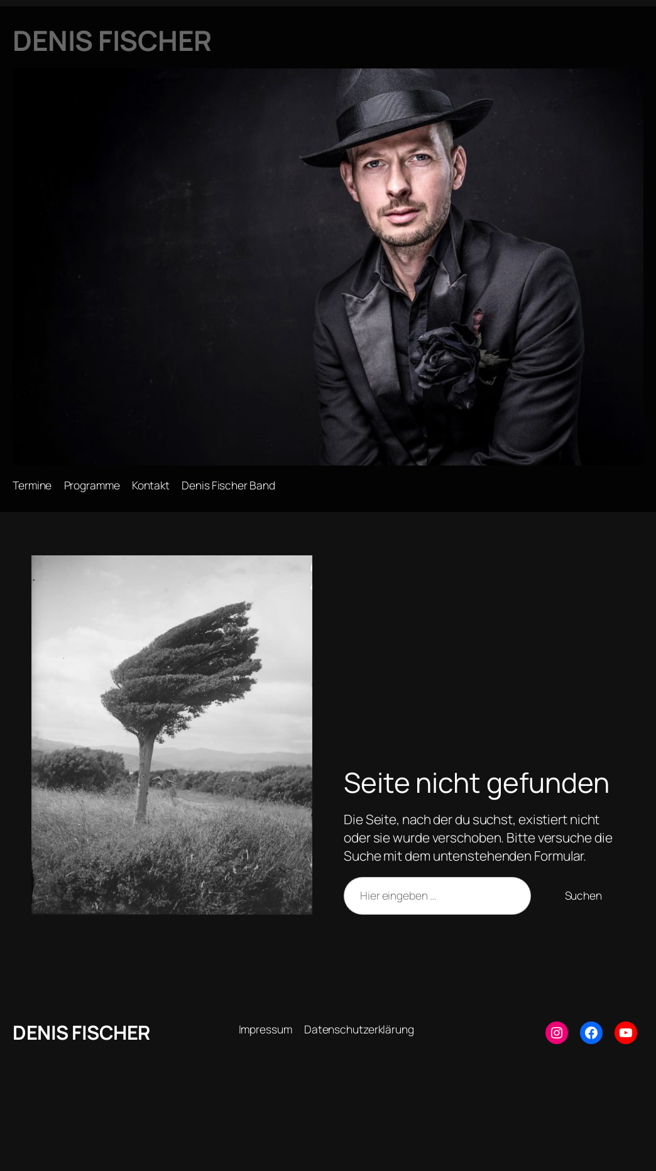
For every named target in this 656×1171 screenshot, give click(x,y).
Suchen (583, 895)
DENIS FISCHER (81, 1032)
